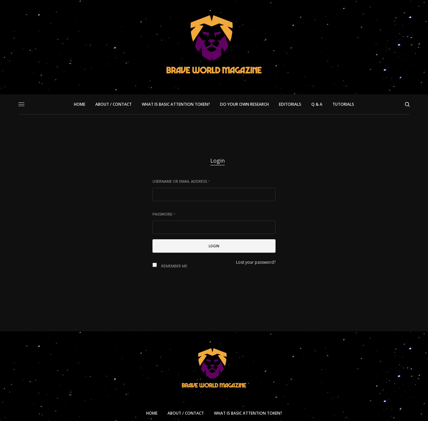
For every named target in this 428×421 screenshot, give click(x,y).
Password (164, 214)
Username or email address (181, 181)
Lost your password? (256, 262)
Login (217, 160)
